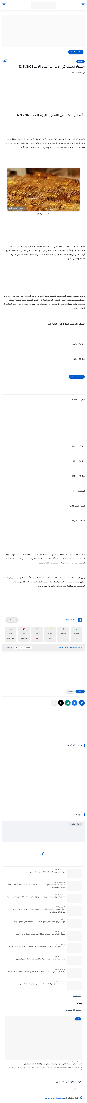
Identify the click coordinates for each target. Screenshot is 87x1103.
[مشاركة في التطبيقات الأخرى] (54, 703)
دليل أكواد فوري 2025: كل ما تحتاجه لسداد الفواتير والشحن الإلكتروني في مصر (36, 947)
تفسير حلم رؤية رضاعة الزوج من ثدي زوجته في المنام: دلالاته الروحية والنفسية (36, 897)
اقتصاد (80, 61)
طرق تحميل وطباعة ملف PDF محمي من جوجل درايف (45, 872)
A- (16, 647)
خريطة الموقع (76, 1089)
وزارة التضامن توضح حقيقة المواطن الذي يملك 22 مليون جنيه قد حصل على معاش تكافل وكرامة (37, 911)
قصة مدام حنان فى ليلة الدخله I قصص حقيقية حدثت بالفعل (42, 984)
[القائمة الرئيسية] (83, 5)
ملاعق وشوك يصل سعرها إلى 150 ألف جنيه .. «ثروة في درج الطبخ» (39, 934)
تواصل (9, 647)
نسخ (28, 647)
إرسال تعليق (76, 824)
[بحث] (4, 5)
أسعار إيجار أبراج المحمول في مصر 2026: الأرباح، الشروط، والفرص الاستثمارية (36, 972)
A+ (21, 647)
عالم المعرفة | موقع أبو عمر (55, 1098)
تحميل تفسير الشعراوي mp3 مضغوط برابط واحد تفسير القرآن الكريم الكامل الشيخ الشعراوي (36, 886)
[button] (74, 703)
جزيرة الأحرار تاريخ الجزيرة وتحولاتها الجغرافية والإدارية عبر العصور (40, 959)
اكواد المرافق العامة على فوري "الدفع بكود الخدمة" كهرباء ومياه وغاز (39, 922)
